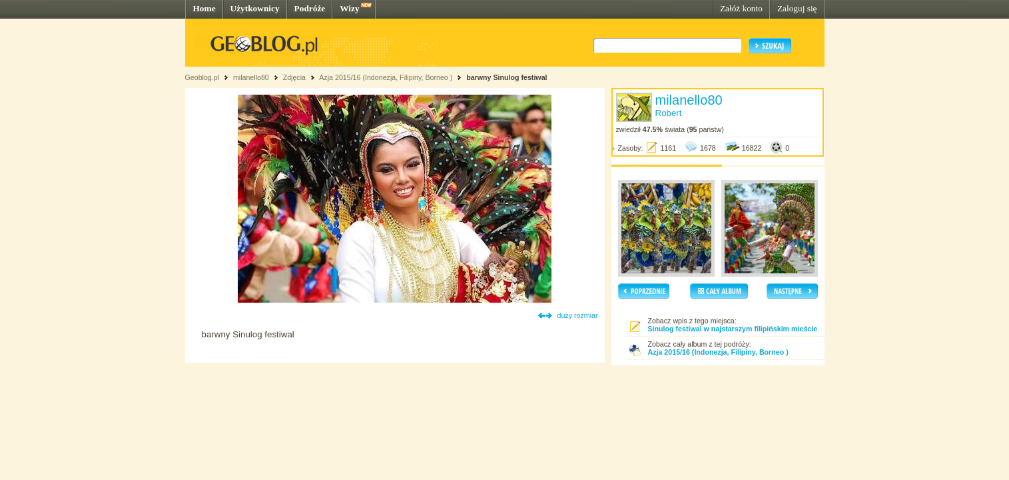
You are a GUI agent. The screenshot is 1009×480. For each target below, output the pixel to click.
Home (204, 8)
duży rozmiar (577, 315)
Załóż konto (741, 8)
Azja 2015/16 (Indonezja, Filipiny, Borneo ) (385, 77)
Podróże (310, 8)
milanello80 (251, 77)
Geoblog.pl (202, 77)
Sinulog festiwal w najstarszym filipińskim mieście (733, 329)
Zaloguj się (797, 8)
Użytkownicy (255, 8)
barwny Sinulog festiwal (506, 77)
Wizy (349, 8)
